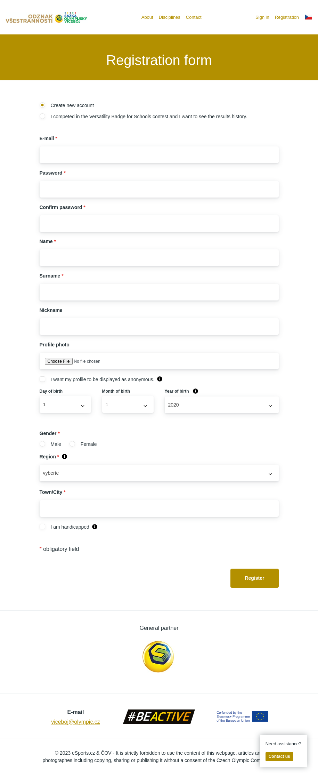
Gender (50, 433)
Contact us (279, 756)
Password (53, 172)
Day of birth (51, 391)
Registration (287, 17)
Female (83, 444)
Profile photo (55, 344)
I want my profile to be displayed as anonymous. (97, 379)
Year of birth (181, 391)
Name (48, 241)
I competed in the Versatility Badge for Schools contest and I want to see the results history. (143, 116)
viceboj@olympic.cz (75, 722)
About (147, 17)
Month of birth (116, 391)
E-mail (48, 138)
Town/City (53, 492)
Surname (52, 275)
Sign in (262, 17)
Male (50, 444)
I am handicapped (64, 526)
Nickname (51, 310)
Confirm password (62, 207)
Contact (194, 17)
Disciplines (169, 17)
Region (53, 456)
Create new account (67, 105)
